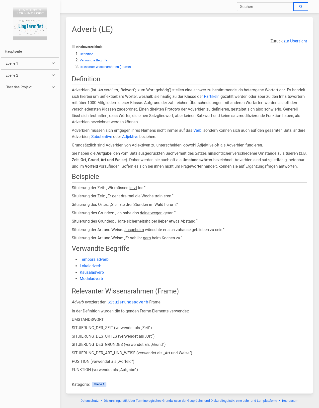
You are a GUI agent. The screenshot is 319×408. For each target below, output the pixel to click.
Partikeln (212, 96)
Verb (197, 130)
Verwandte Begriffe (93, 60)
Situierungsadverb (127, 302)
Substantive (101, 136)
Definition (86, 54)
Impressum (290, 401)
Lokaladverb (90, 266)
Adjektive (130, 136)
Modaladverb (91, 278)
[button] (29, 63)
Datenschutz (89, 401)
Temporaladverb (94, 259)
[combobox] (265, 6)
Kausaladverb (92, 272)
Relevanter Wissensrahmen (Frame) (105, 67)
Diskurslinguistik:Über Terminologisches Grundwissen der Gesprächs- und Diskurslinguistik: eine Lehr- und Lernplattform (190, 401)
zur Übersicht (295, 41)
